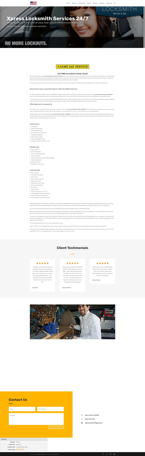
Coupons (101, 3)
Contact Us (109, 3)
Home (68, 3)
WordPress (56, 454)
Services (74, 3)
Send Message (56, 427)
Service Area (81, 3)
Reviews (95, 3)
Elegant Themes (41, 454)
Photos (89, 3)
